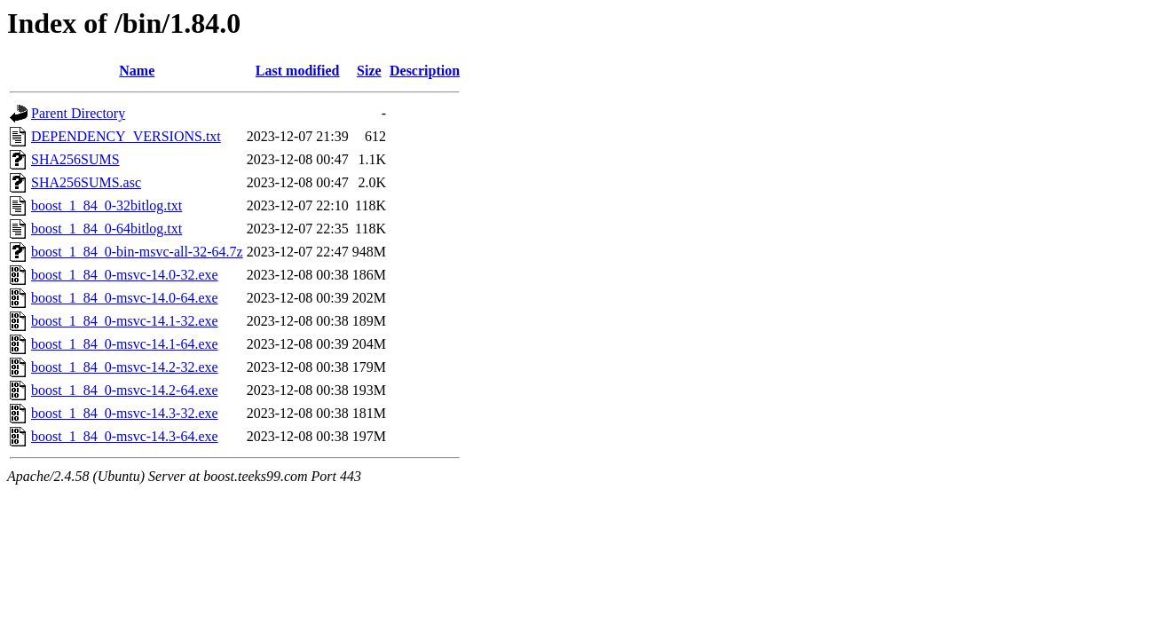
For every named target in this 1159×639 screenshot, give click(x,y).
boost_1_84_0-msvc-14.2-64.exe (124, 390)
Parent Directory (78, 113)
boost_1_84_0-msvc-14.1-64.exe (124, 343)
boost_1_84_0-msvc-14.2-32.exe (124, 367)
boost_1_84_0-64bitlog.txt (106, 228)
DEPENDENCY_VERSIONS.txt (126, 136)
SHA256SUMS (75, 159)
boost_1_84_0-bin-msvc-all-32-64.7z (137, 251)
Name (136, 70)
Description (425, 70)
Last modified (298, 70)
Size (369, 70)
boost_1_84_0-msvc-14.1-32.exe (124, 320)
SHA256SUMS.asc (86, 182)
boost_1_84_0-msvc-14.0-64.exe (124, 297)
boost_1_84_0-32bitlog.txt (106, 205)
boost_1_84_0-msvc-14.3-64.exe (124, 436)
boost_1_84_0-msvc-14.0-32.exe (124, 274)
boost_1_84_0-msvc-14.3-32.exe (124, 413)
